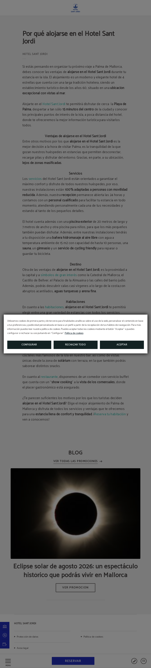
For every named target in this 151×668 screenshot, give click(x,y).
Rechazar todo (75, 345)
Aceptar (122, 345)
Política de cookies (74, 333)
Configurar (29, 345)
